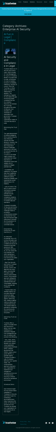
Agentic (8, 76)
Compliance (7, 154)
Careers (51, 2)
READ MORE (28, 14)
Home (19, 2)
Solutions (32, 2)
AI (16, 69)
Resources (39, 2)
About (45, 2)
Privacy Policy (23, 421)
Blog (29, 421)
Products (25, 2)
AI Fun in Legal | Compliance (10, 38)
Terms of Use (23, 424)
